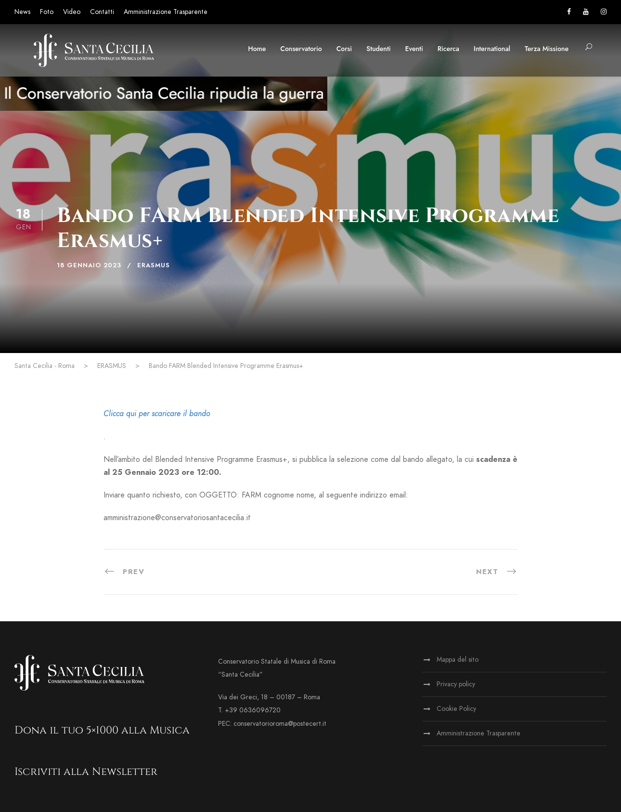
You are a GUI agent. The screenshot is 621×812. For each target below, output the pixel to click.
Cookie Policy (456, 708)
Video (71, 11)
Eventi (414, 48)
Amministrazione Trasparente (165, 11)
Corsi (344, 48)
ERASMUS (153, 265)
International (492, 48)
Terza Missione (547, 48)
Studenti (378, 48)
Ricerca (448, 48)
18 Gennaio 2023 (89, 265)
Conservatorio (301, 48)
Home (257, 48)
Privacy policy (456, 684)
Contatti (102, 11)
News (22, 11)
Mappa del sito (458, 659)
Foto (46, 11)
